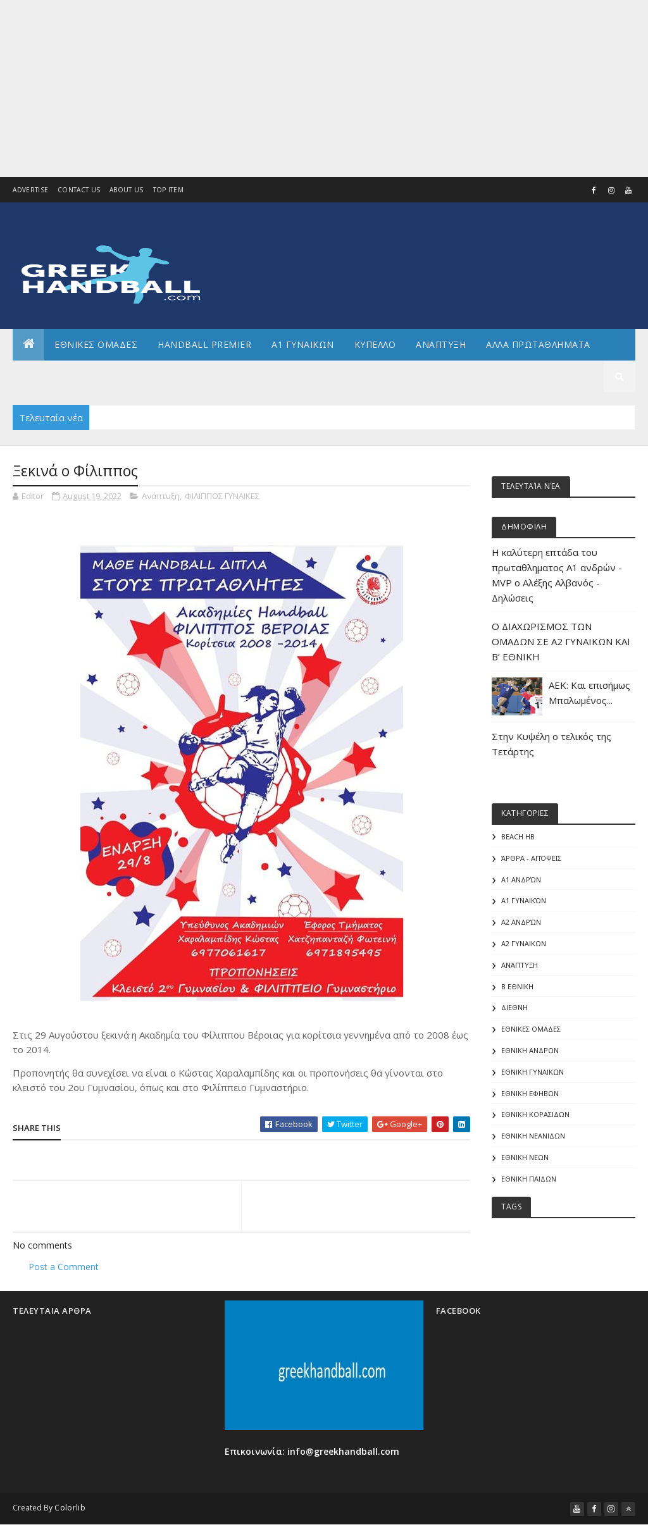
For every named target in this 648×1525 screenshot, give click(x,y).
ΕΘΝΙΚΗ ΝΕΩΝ (525, 1157)
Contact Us (79, 189)
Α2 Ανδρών (521, 922)
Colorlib (69, 1507)
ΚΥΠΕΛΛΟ (375, 344)
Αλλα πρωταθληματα (538, 344)
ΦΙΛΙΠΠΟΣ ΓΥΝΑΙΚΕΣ (222, 496)
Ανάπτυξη (161, 496)
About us (126, 189)
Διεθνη (181, 376)
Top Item (168, 189)
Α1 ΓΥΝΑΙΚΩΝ (302, 344)
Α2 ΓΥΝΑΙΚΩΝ (523, 943)
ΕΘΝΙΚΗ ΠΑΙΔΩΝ (528, 1178)
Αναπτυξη (441, 344)
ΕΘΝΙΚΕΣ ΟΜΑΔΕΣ (95, 344)
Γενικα (125, 376)
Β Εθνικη (517, 986)
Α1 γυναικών (523, 900)
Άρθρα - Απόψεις (531, 858)
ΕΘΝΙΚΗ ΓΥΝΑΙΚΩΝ (532, 1072)
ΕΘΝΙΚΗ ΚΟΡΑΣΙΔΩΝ (535, 1114)
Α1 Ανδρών (521, 879)
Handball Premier (204, 344)
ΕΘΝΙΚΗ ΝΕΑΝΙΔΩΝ (533, 1135)
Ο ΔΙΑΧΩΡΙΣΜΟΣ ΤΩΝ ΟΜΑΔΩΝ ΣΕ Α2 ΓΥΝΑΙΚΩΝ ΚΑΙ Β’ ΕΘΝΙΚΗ (561, 641)
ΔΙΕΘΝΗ (514, 1007)
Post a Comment (63, 1267)
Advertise (30, 189)
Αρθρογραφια (56, 376)
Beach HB (518, 836)
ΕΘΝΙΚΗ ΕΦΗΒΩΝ (530, 1093)
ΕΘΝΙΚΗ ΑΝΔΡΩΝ (530, 1050)
